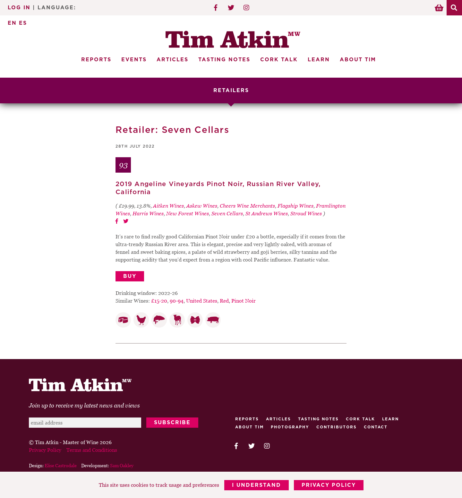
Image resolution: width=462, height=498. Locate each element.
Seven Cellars (227, 213)
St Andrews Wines (266, 213)
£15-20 (159, 301)
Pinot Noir (243, 301)
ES (23, 23)
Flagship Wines (295, 206)
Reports (96, 59)
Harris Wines (148, 213)
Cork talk (360, 419)
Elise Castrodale (61, 465)
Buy (129, 276)
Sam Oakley (121, 465)
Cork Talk (279, 59)
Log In (19, 7)
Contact (376, 427)
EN (12, 23)
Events (134, 59)
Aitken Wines (168, 206)
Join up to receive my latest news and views (84, 405)
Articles (172, 59)
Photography (290, 427)
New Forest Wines (187, 213)
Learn (319, 59)
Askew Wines (201, 206)
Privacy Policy (329, 485)
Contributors (336, 427)
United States (201, 301)
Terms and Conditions (91, 450)
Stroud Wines (306, 213)
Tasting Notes (224, 59)
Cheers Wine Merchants (247, 206)
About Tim (358, 59)
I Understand (256, 485)
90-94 (177, 301)
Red (224, 301)
